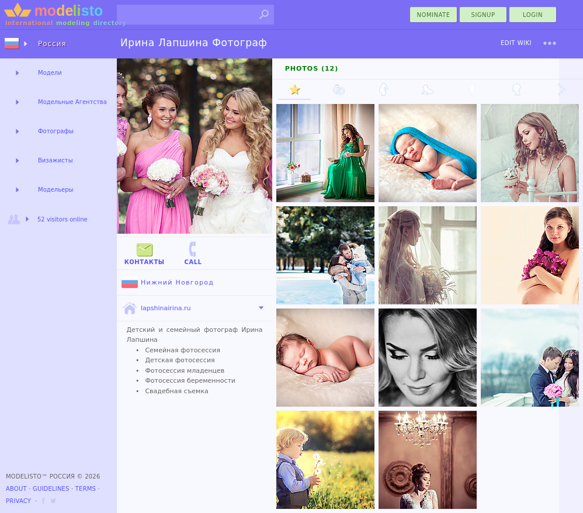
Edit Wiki (516, 43)
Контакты (144, 252)
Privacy (18, 501)
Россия (52, 44)
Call (192, 252)
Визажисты (55, 160)
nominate (433, 15)
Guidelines (51, 489)
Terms (85, 489)
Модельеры (56, 189)
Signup (483, 15)
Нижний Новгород (168, 282)
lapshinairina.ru (156, 308)
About (16, 489)
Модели (50, 73)
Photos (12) (312, 68)
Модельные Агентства (72, 102)
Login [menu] (533, 15)
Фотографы (56, 131)
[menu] (549, 43)
